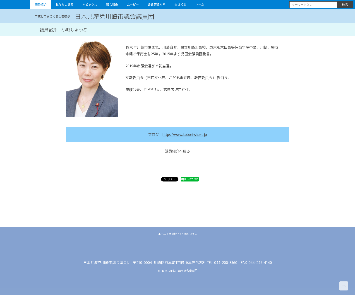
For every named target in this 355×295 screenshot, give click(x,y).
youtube (191, 249)
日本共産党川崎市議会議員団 (114, 16)
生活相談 (180, 4)
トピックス (89, 4)
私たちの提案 (64, 4)
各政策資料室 (157, 4)
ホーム (199, 4)
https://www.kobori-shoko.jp (185, 134)
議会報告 (112, 4)
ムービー (133, 4)
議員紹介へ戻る (177, 151)
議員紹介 (41, 4)
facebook (177, 249)
